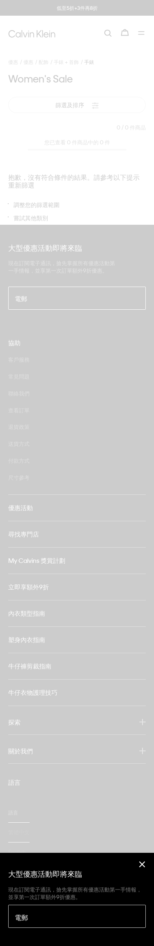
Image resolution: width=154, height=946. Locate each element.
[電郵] (77, 916)
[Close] (142, 864)
